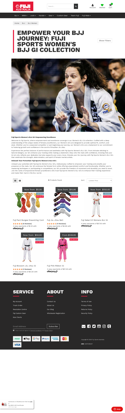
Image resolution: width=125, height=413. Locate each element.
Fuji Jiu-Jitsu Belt (55, 220)
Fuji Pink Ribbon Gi (55, 266)
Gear (51, 16)
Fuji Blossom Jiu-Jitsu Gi (24, 266)
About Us (50, 305)
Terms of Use (86, 301)
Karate (42, 16)
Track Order (17, 305)
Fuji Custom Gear (19, 313)
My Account (17, 301)
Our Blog (50, 309)
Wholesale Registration (56, 313)
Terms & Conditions (36, 330)
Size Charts (17, 317)
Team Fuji (75, 16)
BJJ (17, 16)
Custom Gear (62, 16)
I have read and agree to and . (33, 330)
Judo (33, 16)
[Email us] (83, 325)
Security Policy (86, 313)
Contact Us (51, 301)
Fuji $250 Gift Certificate (16, 405)
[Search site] (76, 6)
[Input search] (60, 6)
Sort (82, 180)
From (69, 235)
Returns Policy (86, 309)
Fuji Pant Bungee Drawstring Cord (28, 220)
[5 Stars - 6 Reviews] (28, 224)
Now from (33, 189)
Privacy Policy (86, 305)
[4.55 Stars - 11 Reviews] (62, 224)
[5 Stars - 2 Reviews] (28, 269)
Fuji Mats (86, 16)
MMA (24, 16)
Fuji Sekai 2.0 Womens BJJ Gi (94, 220)
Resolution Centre (20, 309)
